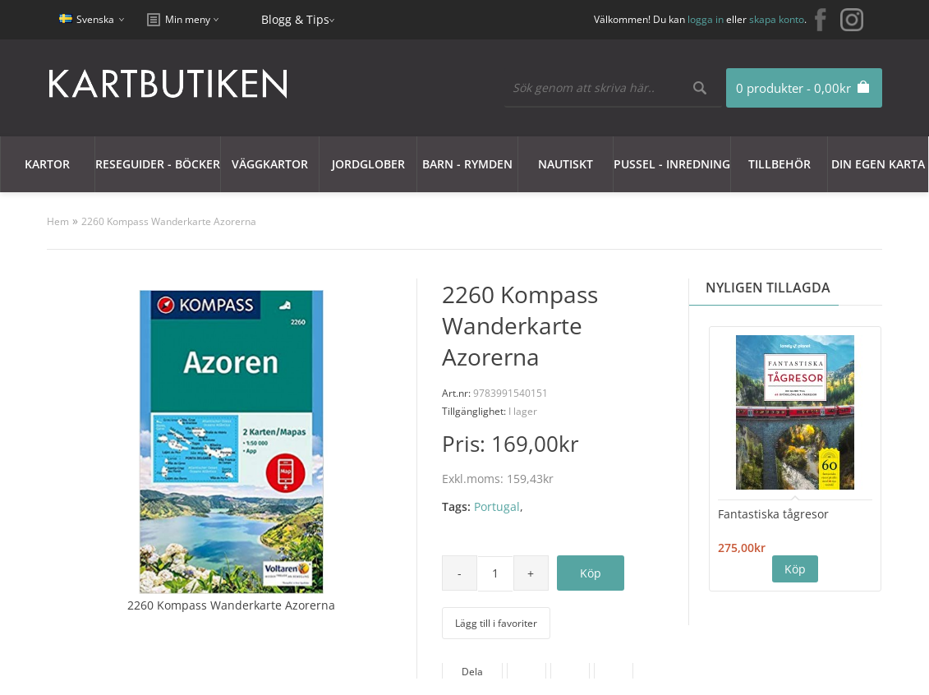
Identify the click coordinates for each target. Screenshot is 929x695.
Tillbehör (779, 164)
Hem (58, 221)
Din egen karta (878, 164)
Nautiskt (565, 164)
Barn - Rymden (467, 164)
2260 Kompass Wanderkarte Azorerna (168, 221)
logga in (706, 19)
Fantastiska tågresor (773, 514)
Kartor (47, 164)
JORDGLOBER (368, 164)
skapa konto (776, 19)
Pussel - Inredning (672, 164)
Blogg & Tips (295, 19)
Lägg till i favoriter (496, 623)
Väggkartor (270, 164)
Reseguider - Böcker (157, 164)
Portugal (497, 506)
